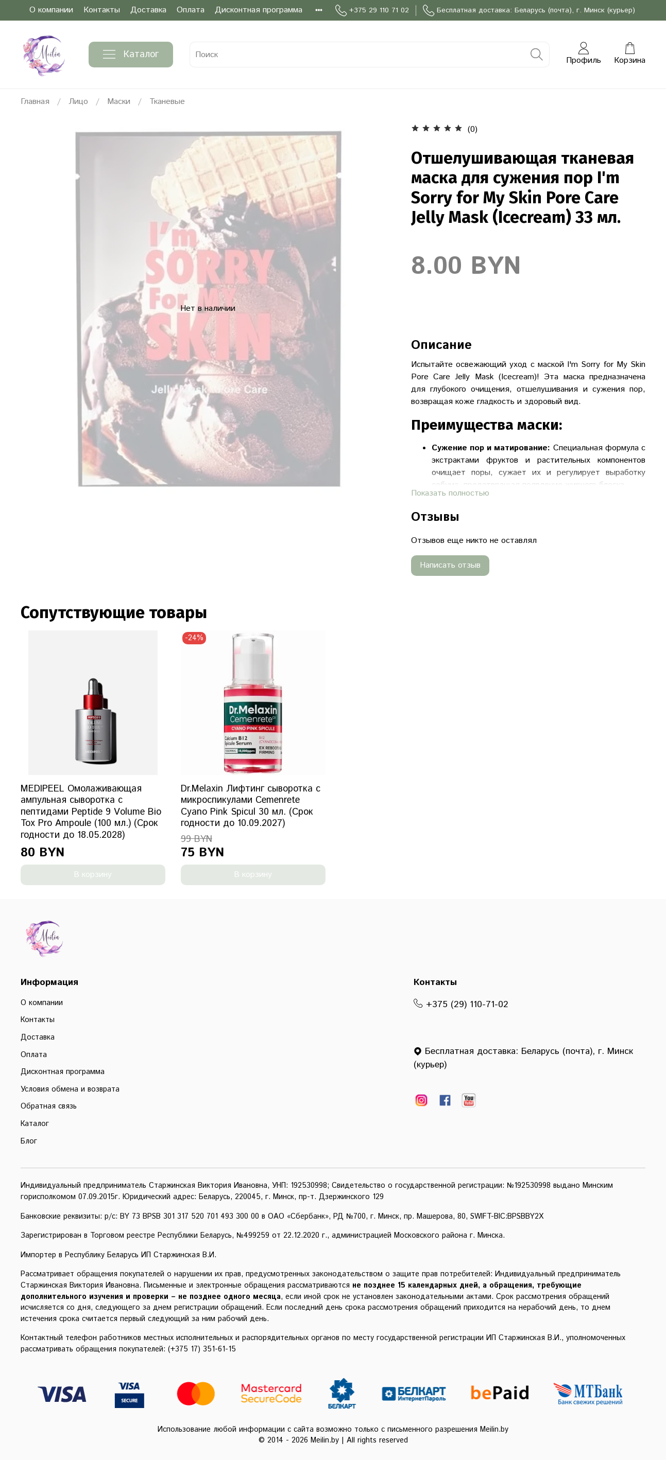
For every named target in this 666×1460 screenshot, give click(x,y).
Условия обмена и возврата (70, 1089)
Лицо (78, 102)
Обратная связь (49, 1106)
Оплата (190, 10)
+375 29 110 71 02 (372, 10)
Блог (29, 1141)
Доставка (148, 10)
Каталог (131, 54)
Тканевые (167, 102)
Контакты (101, 10)
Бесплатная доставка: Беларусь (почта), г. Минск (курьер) (529, 10)
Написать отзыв (450, 565)
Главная (35, 102)
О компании (51, 10)
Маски (118, 102)
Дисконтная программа (258, 10)
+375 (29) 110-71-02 (461, 1004)
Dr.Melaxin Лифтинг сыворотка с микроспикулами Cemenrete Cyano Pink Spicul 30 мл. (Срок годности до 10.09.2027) (250, 806)
